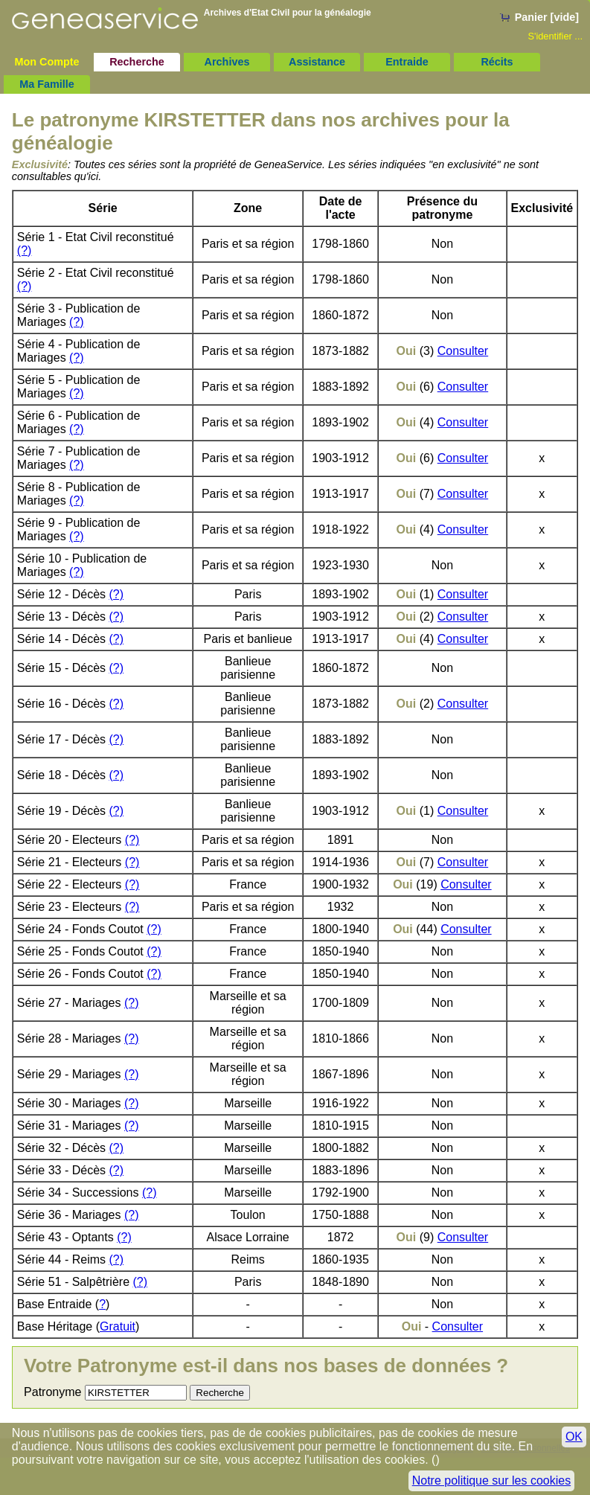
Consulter (462, 351)
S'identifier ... (555, 36)
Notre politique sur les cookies (491, 1480)
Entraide (407, 62)
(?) (24, 250)
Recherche (136, 62)
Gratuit (117, 1326)
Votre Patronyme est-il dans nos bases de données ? (266, 1365)
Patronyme (52, 1392)
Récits (497, 62)
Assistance (317, 62)
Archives (227, 62)
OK (574, 1436)
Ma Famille (46, 84)
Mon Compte (46, 62)
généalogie (347, 12)
